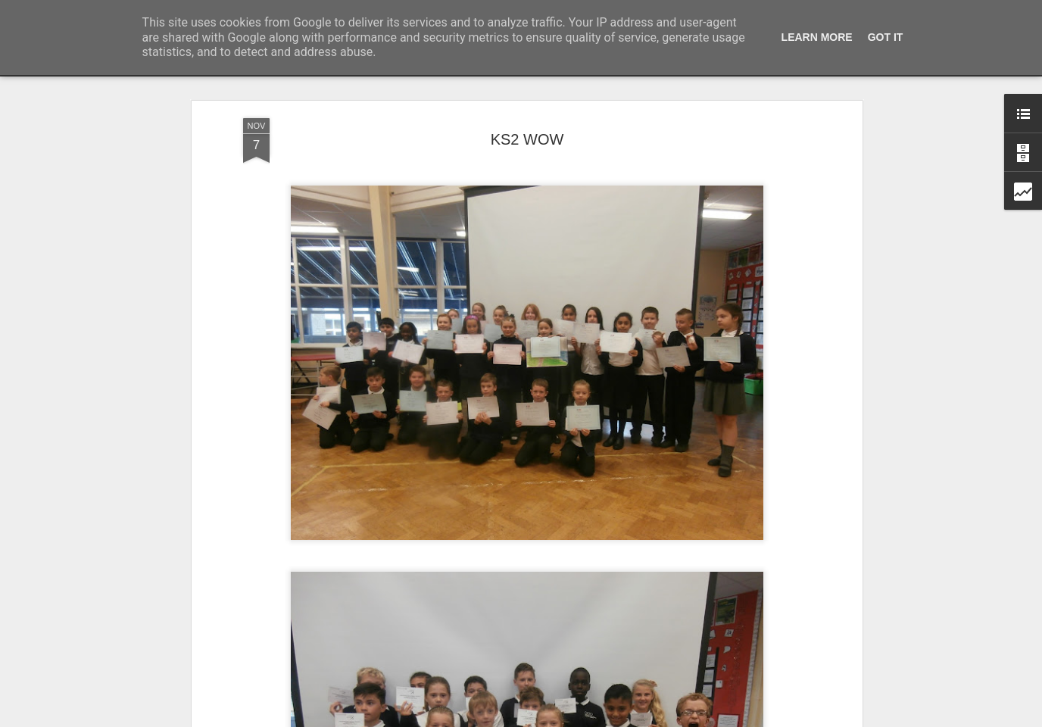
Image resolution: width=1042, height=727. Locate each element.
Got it (885, 37)
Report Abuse (613, 718)
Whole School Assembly (284, 673)
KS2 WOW (646, 681)
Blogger (568, 718)
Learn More (817, 37)
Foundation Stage (468, 680)
